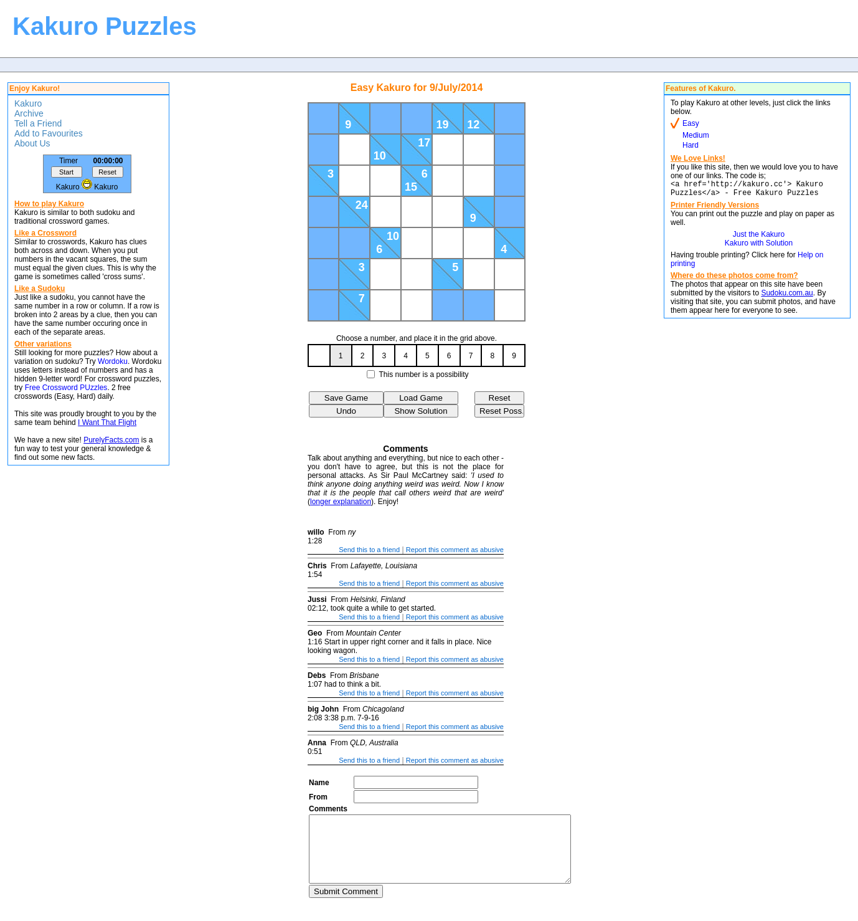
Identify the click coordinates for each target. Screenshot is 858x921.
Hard (690, 145)
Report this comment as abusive (455, 549)
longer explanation (340, 501)
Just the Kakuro (759, 238)
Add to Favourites (48, 133)
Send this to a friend (369, 549)
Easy (690, 123)
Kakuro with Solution (759, 246)
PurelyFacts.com (111, 440)
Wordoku (113, 361)
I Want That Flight (107, 422)
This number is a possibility (424, 374)
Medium (695, 135)
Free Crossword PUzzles (66, 387)
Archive (29, 113)
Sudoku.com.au (787, 296)
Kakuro (28, 103)
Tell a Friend (38, 123)
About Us (32, 143)
